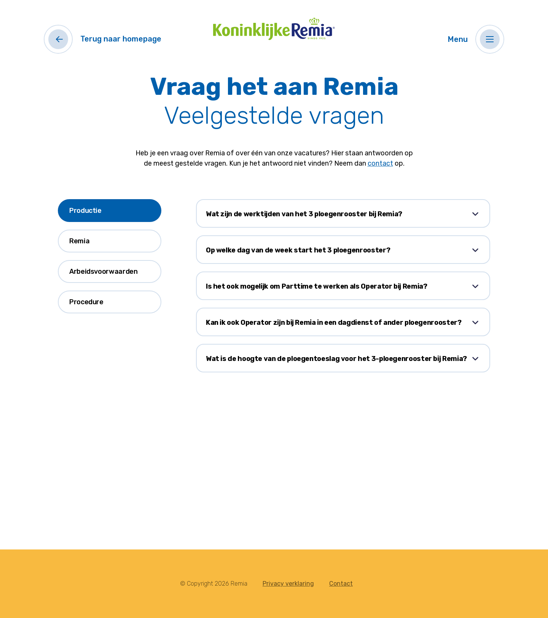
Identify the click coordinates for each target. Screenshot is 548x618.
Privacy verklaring (288, 583)
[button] (490, 39)
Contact (341, 583)
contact (380, 163)
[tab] (109, 210)
